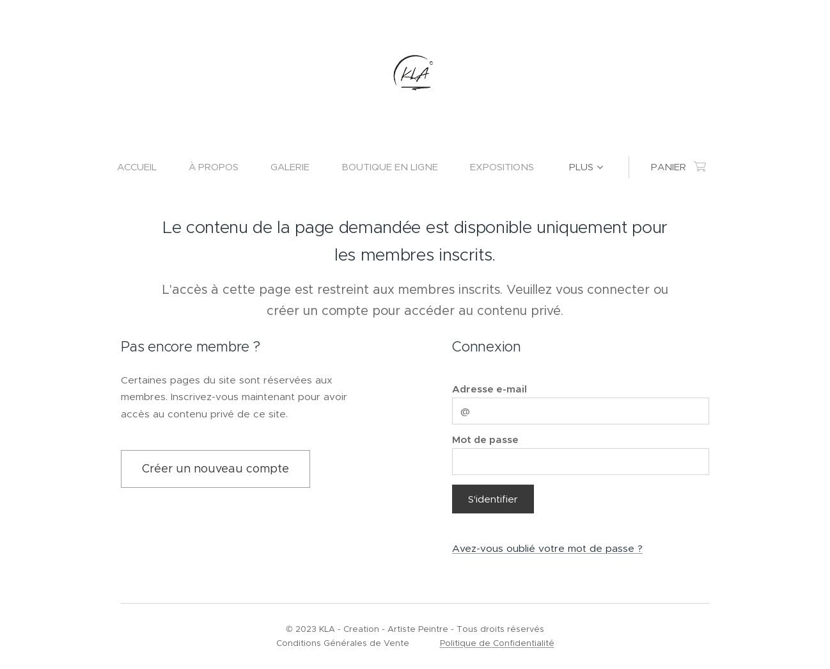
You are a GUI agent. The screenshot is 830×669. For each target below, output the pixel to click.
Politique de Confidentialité (497, 643)
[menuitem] (145, 167)
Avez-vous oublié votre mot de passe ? (547, 548)
